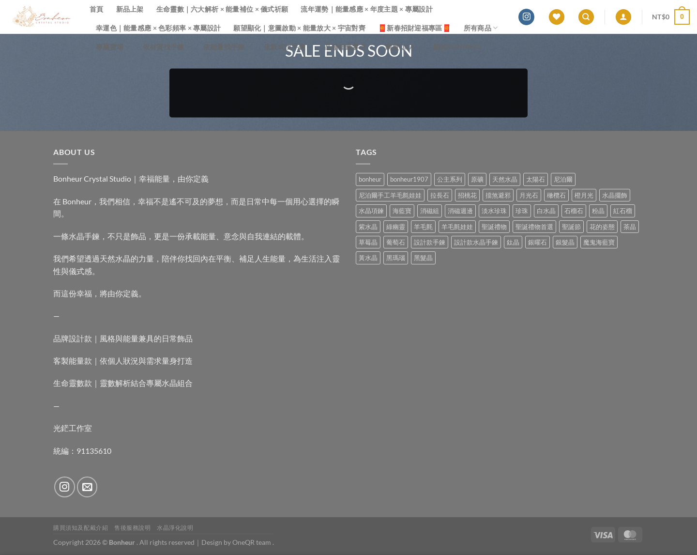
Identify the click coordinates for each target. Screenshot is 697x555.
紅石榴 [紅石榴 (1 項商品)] (622, 211)
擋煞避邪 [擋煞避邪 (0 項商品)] (498, 195)
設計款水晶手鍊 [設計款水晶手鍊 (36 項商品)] (476, 242)
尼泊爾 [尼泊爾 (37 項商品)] (563, 179)
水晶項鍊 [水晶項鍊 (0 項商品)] (371, 211)
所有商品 (481, 27)
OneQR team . (253, 542)
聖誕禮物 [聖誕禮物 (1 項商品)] (494, 227)
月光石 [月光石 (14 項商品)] (528, 195)
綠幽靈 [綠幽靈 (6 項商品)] (395, 227)
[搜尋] (586, 17)
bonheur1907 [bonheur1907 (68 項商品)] (409, 179)
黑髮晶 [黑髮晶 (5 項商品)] (423, 258)
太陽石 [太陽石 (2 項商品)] (535, 179)
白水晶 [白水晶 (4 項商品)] (546, 211)
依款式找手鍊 (288, 46)
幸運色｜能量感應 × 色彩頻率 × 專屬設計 (158, 28)
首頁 (97, 9)
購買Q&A (403, 46)
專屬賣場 (113, 46)
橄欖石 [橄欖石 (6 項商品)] (556, 195)
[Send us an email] (87, 487)
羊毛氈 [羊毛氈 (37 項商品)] (423, 227)
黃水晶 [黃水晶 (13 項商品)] (368, 258)
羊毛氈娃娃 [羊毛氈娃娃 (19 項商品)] (457, 227)
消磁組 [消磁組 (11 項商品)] (429, 211)
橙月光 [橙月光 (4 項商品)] (584, 195)
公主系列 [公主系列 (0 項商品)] (449, 179)
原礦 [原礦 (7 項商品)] (477, 179)
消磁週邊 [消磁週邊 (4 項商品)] (460, 211)
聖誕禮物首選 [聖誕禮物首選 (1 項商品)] (534, 227)
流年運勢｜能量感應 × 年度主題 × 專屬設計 (367, 9)
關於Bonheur (457, 47)
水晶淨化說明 (175, 527)
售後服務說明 (132, 527)
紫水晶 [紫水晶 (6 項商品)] (368, 227)
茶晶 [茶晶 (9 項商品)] (629, 227)
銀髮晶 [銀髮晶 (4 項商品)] (565, 242)
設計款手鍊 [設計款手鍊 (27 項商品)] (429, 242)
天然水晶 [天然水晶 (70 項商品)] (504, 179)
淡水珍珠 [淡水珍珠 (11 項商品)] (494, 211)
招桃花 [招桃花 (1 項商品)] (467, 195)
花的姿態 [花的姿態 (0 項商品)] (602, 227)
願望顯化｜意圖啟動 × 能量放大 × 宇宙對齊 (299, 28)
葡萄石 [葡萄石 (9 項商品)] (395, 242)
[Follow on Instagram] (526, 17)
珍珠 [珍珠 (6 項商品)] (521, 211)
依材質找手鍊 (167, 46)
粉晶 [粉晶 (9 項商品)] (598, 211)
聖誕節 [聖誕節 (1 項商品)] (571, 227)
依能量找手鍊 (227, 46)
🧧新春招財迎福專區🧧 (414, 28)
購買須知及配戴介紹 (80, 527)
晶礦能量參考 (348, 46)
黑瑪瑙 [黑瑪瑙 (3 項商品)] (395, 258)
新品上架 (130, 9)
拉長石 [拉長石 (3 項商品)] (439, 195)
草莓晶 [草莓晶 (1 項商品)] (368, 242)
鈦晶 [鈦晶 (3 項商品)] (513, 242)
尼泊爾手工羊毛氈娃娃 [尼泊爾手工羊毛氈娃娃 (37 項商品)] (390, 195)
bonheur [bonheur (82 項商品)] (370, 179)
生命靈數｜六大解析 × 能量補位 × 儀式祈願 (222, 9)
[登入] (623, 17)
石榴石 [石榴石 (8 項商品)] (573, 211)
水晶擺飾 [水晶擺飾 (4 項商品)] (614, 195)
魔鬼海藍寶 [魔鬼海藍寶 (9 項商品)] (599, 242)
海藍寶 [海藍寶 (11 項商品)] (402, 211)
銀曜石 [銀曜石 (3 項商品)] (537, 242)
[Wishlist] (556, 17)
